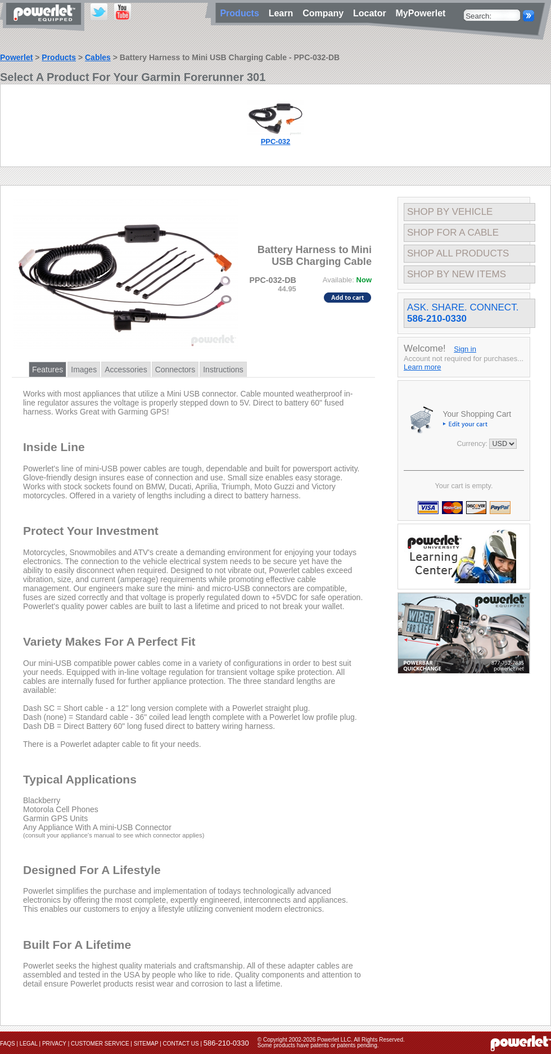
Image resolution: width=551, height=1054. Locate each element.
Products (59, 57)
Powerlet (16, 57)
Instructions (223, 369)
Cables (98, 57)
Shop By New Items (456, 274)
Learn (283, 13)
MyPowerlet (421, 13)
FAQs (7, 1044)
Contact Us (181, 1044)
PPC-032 (276, 141)
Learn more (422, 367)
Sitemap (146, 1044)
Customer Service (100, 1044)
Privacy (54, 1044)
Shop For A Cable (453, 232)
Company (325, 13)
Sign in (465, 349)
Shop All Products (458, 253)
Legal (29, 1044)
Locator (372, 13)
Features (47, 369)
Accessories (126, 369)
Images (84, 369)
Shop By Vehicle (450, 211)
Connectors (175, 369)
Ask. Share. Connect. (462, 313)
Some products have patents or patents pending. (318, 1045)
